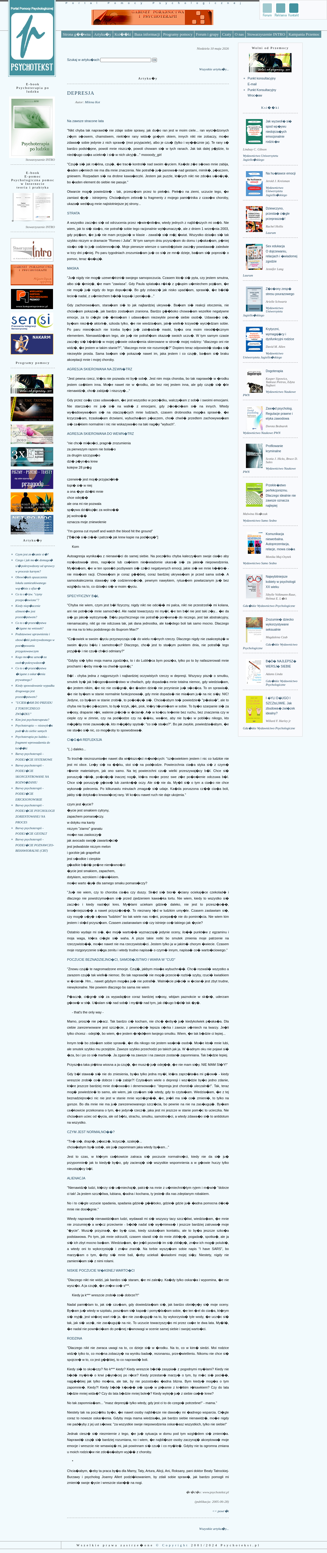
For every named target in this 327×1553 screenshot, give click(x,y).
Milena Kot (92, 102)
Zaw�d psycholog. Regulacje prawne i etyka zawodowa (279, 413)
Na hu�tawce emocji (281, 173)
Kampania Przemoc (304, 34)
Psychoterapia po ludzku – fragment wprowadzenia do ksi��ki (33, 742)
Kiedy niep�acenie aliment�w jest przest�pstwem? (28, 611)
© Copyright (172, 1545)
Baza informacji (147, 34)
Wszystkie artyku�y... (214, 69)
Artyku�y (102, 34)
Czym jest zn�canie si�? (32, 554)
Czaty (226, 34)
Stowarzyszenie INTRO (266, 34)
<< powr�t (220, 1511)
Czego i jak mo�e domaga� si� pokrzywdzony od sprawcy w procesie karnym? (35, 565)
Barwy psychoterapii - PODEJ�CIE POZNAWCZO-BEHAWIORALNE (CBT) (35, 845)
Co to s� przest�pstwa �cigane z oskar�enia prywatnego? (31, 674)
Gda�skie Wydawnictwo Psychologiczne (269, 605)
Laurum (271, 232)
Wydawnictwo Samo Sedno (260, 520)
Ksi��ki (123, 34)
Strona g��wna (77, 34)
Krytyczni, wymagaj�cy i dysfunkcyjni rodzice (280, 334)
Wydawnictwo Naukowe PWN (261, 433)
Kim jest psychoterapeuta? (32, 719)
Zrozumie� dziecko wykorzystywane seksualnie (279, 624)
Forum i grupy (207, 34)
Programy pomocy (177, 34)
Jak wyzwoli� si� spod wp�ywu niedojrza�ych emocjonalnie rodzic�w (279, 131)
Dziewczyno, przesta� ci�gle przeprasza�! (278, 213)
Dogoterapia (274, 371)
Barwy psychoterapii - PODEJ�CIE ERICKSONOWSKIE (30, 794)
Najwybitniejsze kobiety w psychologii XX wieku (281, 581)
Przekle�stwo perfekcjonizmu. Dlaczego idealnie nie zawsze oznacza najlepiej (281, 495)
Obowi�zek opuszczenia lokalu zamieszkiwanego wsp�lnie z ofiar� (31, 583)
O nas (239, 34)
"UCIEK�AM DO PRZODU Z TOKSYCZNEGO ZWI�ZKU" (34, 708)
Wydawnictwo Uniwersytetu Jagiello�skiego (276, 191)
